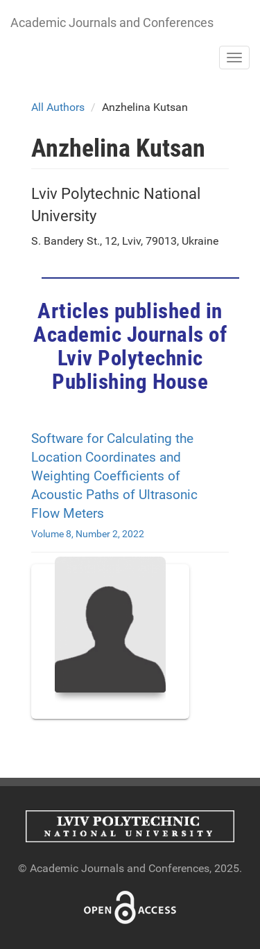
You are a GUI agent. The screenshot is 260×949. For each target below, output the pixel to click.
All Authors (58, 107)
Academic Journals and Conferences (112, 22)
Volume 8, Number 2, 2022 (87, 533)
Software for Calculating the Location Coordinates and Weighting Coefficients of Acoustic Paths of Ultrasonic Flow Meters (114, 476)
